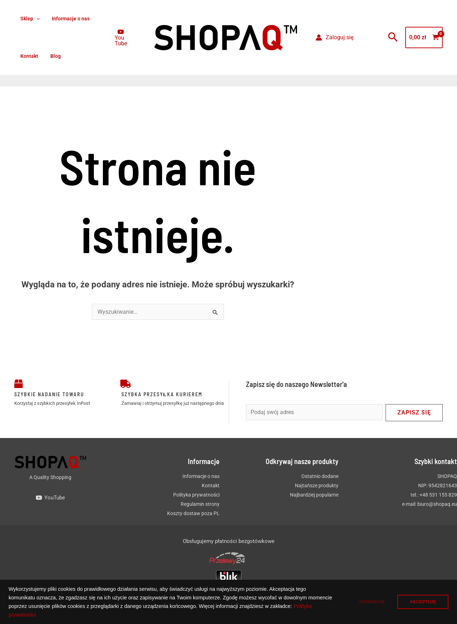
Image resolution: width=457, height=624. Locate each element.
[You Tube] (120, 37)
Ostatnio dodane (319, 476)
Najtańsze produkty (316, 485)
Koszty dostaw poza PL (193, 513)
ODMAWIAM (369, 601)
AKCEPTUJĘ (422, 601)
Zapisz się (414, 412)
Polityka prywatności (55, 615)
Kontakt (28, 56)
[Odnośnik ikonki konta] (334, 37)
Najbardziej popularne (314, 495)
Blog (52, 56)
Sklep (29, 18)
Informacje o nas (67, 18)
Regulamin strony (200, 504)
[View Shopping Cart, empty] (424, 37)
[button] (35, 18)
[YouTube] (50, 497)
